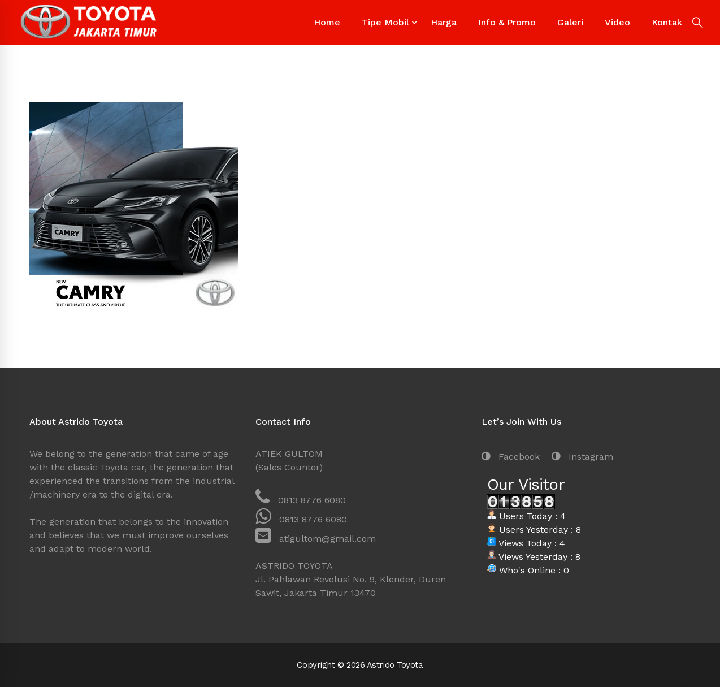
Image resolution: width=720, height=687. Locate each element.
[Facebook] (510, 456)
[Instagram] (582, 456)
